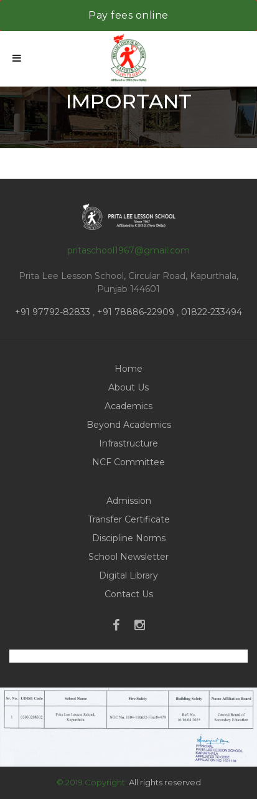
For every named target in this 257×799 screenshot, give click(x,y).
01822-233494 (211, 312)
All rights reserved (165, 782)
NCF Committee (128, 462)
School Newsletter (128, 556)
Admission (128, 500)
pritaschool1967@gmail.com (128, 250)
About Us (128, 387)
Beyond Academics (128, 424)
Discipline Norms (129, 538)
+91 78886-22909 (135, 312)
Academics (128, 406)
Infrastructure (128, 443)
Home (128, 368)
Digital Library (128, 575)
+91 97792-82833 (54, 312)
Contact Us (129, 594)
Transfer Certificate (129, 519)
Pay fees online (128, 15)
